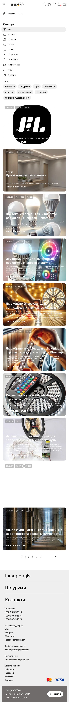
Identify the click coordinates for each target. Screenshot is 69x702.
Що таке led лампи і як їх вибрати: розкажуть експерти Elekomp (31, 216)
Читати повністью (16, 141)
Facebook (9, 673)
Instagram (9, 669)
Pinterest (9, 676)
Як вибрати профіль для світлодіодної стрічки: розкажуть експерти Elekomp (35, 350)
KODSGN (17, 690)
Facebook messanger (15, 640)
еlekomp (41, 92)
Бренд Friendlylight (20, 130)
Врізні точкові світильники (26, 175)
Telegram (9, 632)
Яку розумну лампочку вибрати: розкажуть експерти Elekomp (30, 261)
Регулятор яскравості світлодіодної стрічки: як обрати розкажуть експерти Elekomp (33, 397)
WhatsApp (9, 636)
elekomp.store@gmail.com (17, 649)
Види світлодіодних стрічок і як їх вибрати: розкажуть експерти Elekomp (31, 487)
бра (37, 86)
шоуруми (25, 86)
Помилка (57, 694)
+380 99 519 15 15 (13, 612)
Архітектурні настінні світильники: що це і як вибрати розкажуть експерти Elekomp (34, 532)
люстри (9, 92)
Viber (7, 629)
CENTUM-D (24, 694)
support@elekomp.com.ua (17, 659)
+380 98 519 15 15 (13, 619)
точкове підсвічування (17, 97)
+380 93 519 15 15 (13, 615)
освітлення (49, 86)
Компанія (10, 86)
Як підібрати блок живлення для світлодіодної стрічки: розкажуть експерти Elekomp (31, 438)
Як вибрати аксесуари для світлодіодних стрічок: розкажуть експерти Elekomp (31, 306)
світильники (25, 92)
